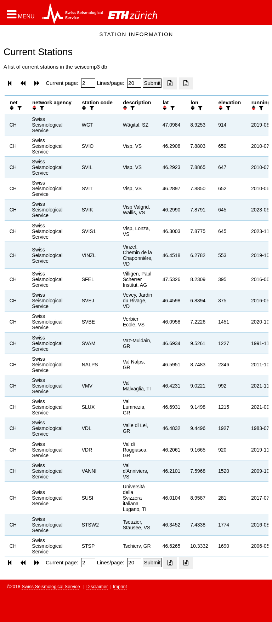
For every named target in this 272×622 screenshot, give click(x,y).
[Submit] (152, 83)
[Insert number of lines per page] (134, 83)
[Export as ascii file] (186, 83)
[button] (21, 14)
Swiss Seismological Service (51, 586)
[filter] (19, 108)
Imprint (120, 586)
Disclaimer (97, 586)
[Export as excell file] (170, 83)
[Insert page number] (88, 83)
